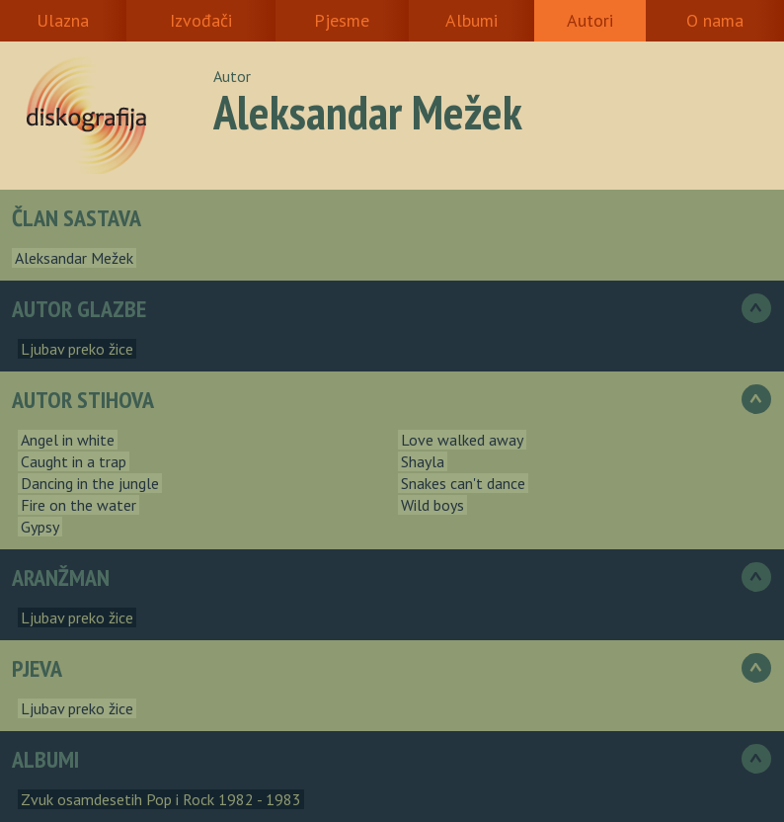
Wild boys (432, 505)
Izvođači (201, 20)
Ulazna (63, 20)
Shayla (422, 461)
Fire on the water (78, 505)
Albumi (471, 20)
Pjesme (341, 20)
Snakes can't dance (463, 483)
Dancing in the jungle (90, 483)
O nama (715, 20)
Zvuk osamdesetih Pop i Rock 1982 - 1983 (161, 799)
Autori (590, 20)
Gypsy (40, 526)
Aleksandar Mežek (74, 258)
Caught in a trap (73, 461)
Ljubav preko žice (77, 349)
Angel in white (68, 440)
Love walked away (462, 440)
